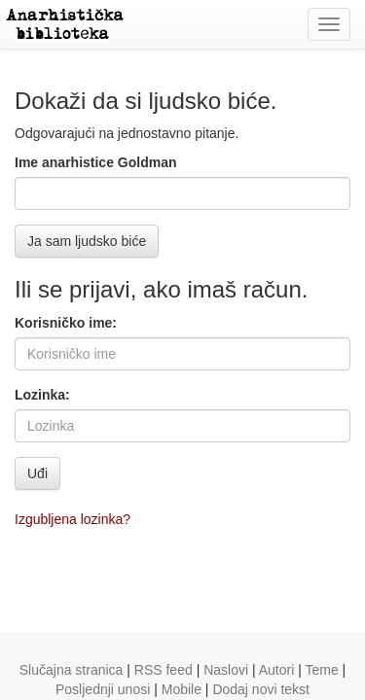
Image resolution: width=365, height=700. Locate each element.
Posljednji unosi (102, 689)
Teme (321, 670)
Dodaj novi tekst (261, 689)
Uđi (37, 473)
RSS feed (163, 670)
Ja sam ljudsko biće (86, 241)
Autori (277, 670)
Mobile (181, 689)
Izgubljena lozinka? (72, 519)
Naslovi (225, 670)
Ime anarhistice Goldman (96, 162)
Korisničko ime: (66, 323)
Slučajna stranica (71, 670)
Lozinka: (42, 394)
